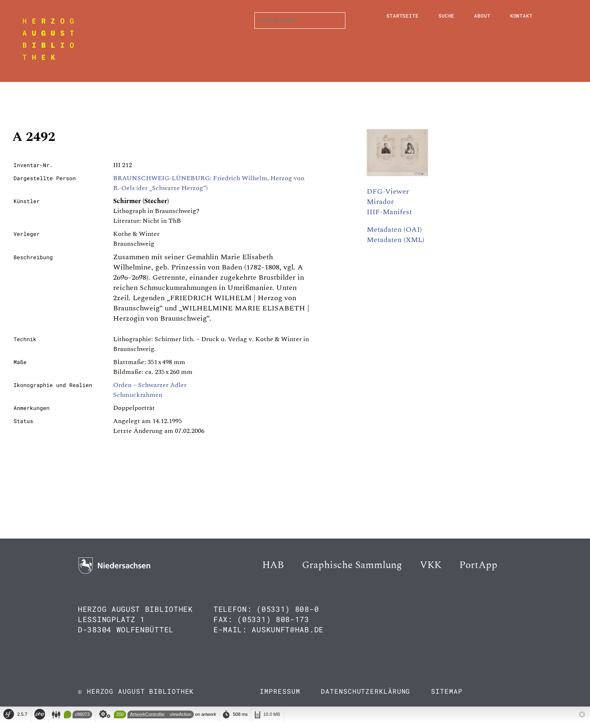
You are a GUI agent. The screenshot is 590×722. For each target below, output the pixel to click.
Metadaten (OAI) (394, 229)
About (482, 15)
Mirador (380, 201)
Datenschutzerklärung (365, 691)
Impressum (280, 691)
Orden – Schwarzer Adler (149, 385)
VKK (430, 565)
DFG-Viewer (388, 191)
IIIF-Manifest (389, 211)
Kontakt (521, 15)
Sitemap (446, 691)
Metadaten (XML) (395, 239)
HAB (273, 565)
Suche (446, 15)
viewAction (180, 714)
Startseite (402, 15)
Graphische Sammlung (352, 565)
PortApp (478, 565)
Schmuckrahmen (137, 395)
